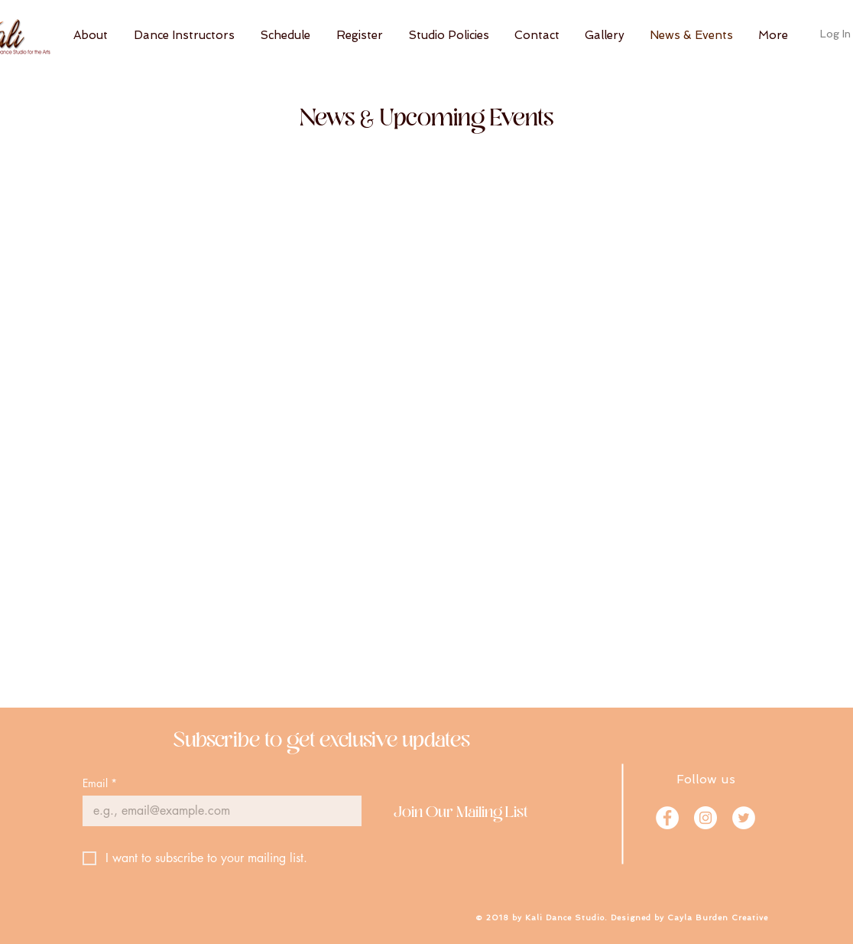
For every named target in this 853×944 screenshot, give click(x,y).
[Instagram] (705, 817)
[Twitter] (743, 817)
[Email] (217, 811)
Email (100, 782)
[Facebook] (667, 817)
